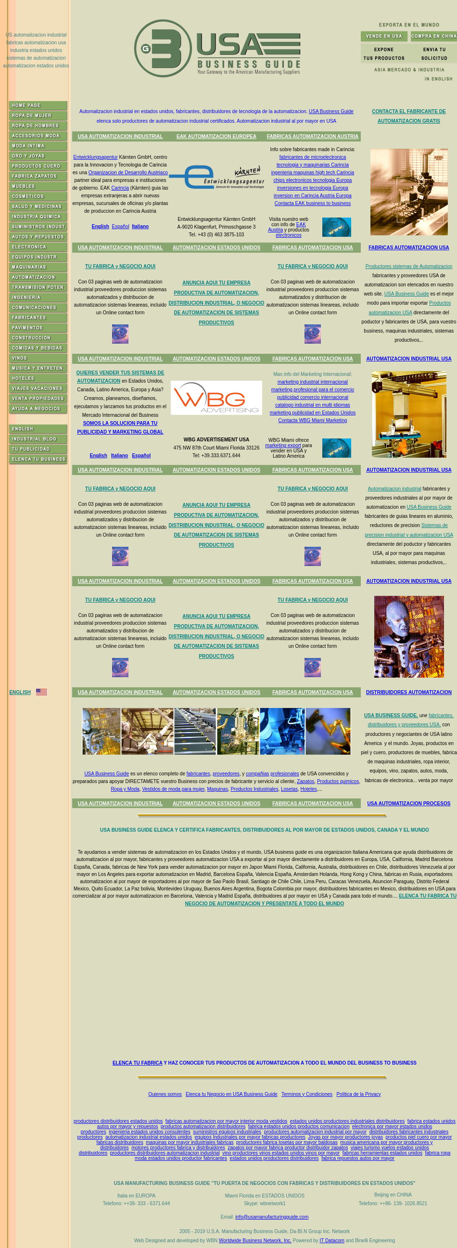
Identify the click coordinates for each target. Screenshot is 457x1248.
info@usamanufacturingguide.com (271, 1217)
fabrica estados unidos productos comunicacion (299, 1126)
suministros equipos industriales (227, 1131)
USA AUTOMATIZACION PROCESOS (409, 803)
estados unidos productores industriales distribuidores (347, 1121)
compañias (257, 773)
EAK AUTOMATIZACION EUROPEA (216, 136)
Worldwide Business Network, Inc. (255, 1240)
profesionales (284, 773)
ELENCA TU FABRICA (138, 1063)
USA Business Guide (331, 111)
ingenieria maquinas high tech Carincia (312, 172)
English (100, 226)
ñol (147, 455)
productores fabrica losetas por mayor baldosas (287, 1142)
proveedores (226, 773)
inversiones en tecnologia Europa (312, 188)
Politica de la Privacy (358, 1094)
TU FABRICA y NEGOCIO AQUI (120, 266)
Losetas (289, 789)
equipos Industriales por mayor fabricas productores (250, 1137)
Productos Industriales (254, 789)
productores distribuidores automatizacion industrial (165, 1153)
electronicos (288, 235)
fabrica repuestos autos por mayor (357, 1158)
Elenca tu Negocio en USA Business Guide (232, 1094)
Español (120, 226)
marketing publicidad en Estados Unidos (312, 412)
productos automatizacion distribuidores (203, 1126)
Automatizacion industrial (394, 488)
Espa (137, 455)
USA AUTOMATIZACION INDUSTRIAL (120, 136)
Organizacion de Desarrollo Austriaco (128, 172)
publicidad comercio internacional (312, 397)
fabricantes (198, 773)
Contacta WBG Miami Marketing (313, 420)
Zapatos (305, 781)
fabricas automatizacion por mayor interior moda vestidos (226, 1121)
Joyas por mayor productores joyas (345, 1137)
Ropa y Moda (125, 789)
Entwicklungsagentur (95, 157)
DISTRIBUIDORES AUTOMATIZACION (409, 692)
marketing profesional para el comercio (312, 389)
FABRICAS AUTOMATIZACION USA (312, 247)
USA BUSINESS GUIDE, (391, 715)
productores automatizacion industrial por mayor (315, 1131)
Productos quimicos (338, 781)
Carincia (120, 188)
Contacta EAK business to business (313, 203)
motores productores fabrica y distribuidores (178, 1147)
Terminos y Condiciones (306, 1094)
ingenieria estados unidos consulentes (149, 1131)
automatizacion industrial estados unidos (148, 1137)
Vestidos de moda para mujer (173, 789)
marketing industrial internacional (313, 382)
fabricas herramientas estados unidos (382, 1153)
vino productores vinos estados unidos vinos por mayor (281, 1153)
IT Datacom (331, 1240)
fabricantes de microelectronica (312, 157)
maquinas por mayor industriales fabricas (189, 1142)
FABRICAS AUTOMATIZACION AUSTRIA (313, 136)
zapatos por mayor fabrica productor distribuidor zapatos (288, 1147)
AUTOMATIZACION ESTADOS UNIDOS (216, 247)
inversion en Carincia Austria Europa (313, 195)
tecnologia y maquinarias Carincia (313, 164)
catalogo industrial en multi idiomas (312, 405)
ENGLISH (19, 692)
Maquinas (217, 789)
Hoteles (309, 789)
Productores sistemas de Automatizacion (409, 266)
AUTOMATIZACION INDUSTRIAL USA (408, 358)
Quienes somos (164, 1094)
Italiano (140, 226)
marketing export (283, 445)
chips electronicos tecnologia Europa (313, 180)
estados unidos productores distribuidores (273, 1158)
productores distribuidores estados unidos (118, 1121)
